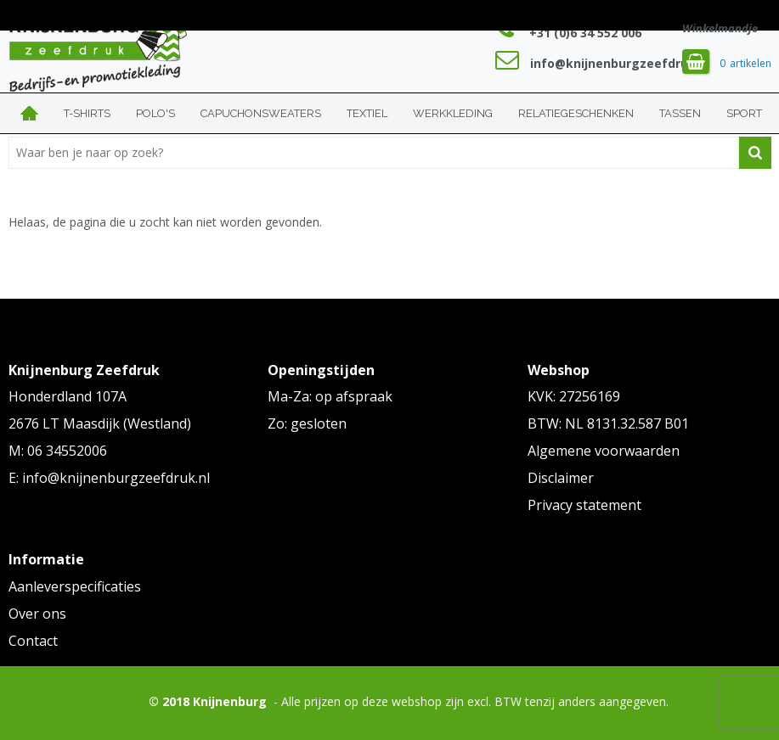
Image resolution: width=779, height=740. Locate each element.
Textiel (367, 113)
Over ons (37, 613)
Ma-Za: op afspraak (330, 396)
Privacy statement (584, 505)
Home (29, 113)
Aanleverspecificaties (74, 586)
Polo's (155, 113)
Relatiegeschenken (576, 113)
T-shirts (87, 113)
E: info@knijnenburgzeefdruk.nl (109, 477)
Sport (744, 113)
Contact (33, 640)
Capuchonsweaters (260, 113)
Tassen (680, 113)
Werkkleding (453, 113)
